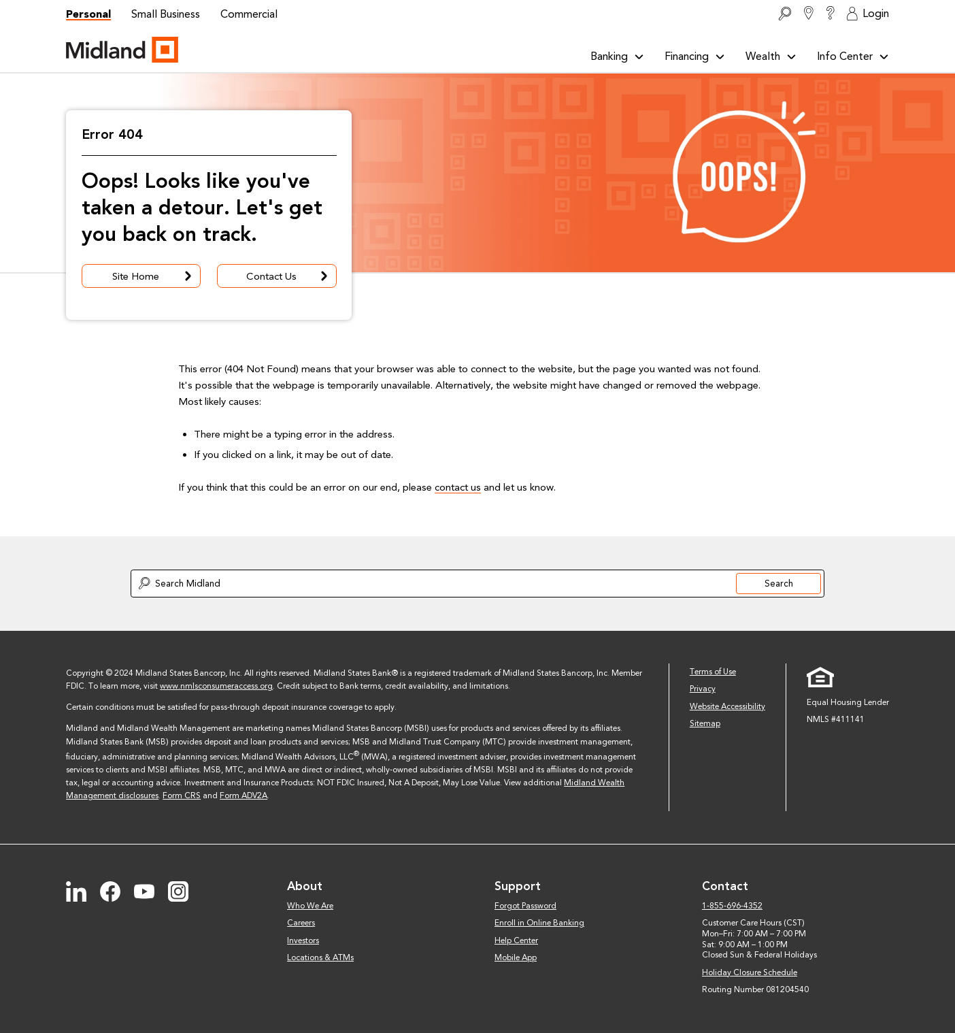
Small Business (165, 13)
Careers (301, 923)
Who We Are (310, 906)
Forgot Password (525, 906)
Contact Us (288, 276)
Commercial (249, 13)
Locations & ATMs (320, 957)
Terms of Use (713, 671)
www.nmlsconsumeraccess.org (216, 686)
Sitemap (705, 723)
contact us (458, 487)
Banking (617, 56)
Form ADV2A (243, 795)
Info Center (853, 56)
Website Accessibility (727, 706)
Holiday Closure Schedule (749, 972)
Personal (88, 13)
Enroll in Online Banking (539, 923)
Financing (695, 56)
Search (779, 583)
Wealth (771, 56)
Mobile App (516, 957)
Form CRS (182, 795)
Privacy (703, 688)
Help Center (516, 940)
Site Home (153, 276)
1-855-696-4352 (732, 906)
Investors (303, 940)
